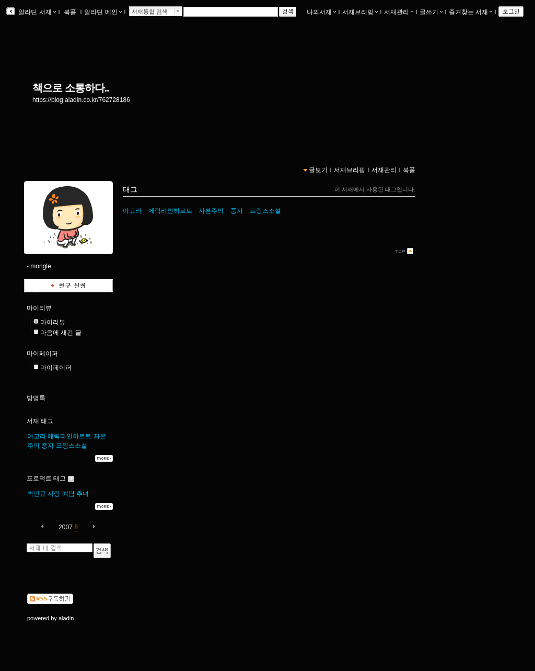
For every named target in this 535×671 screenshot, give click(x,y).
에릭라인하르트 (69, 436)
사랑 (54, 493)
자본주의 (211, 210)
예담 (68, 493)
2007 (66, 527)
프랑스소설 (71, 445)
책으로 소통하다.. (70, 88)
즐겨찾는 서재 (470, 12)
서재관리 (398, 12)
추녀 (82, 493)
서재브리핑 (360, 12)
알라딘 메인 (102, 12)
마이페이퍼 (42, 353)
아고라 (36, 436)
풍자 (47, 445)
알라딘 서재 (36, 12)
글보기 (318, 170)
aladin (66, 618)
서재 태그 (40, 421)
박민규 (36, 493)
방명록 (36, 398)
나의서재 (321, 12)
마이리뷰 (39, 308)
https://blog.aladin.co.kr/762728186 (81, 100)
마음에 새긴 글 (61, 332)
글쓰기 (431, 12)
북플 (70, 12)
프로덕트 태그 (46, 478)
